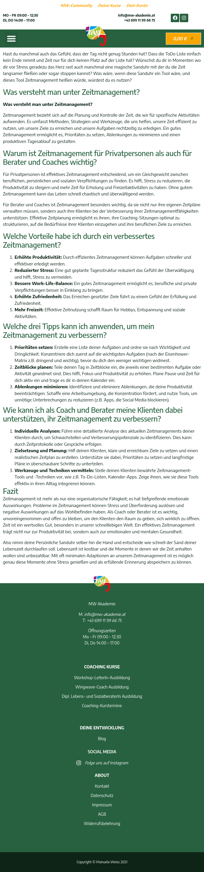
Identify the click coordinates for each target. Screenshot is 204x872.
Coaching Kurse (102, 666)
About (102, 775)
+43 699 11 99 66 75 (139, 20)
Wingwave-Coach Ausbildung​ (102, 686)
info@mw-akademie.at (136, 15)
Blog (102, 738)
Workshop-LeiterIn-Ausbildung (102, 677)
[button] (11, 39)
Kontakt (102, 786)
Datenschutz (102, 795)
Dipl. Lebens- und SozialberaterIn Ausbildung (102, 696)
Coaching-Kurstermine (102, 705)
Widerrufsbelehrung (102, 823)
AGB (102, 814)
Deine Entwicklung (102, 727)
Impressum (102, 804)
